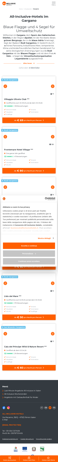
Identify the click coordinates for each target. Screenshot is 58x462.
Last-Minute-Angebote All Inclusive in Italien (22, 391)
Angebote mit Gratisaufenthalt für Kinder (21, 397)
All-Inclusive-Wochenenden (15, 394)
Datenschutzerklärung (10, 439)
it (41, 408)
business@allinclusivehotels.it (24, 228)
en (46, 408)
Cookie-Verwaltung (27, 439)
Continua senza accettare (29, 261)
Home (21, 9)
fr (54, 408)
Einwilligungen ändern (44, 439)
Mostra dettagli (44, 238)
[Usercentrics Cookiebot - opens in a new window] (45, 198)
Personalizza (29, 253)
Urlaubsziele (28, 9)
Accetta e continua (29, 246)
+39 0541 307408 (12, 431)
